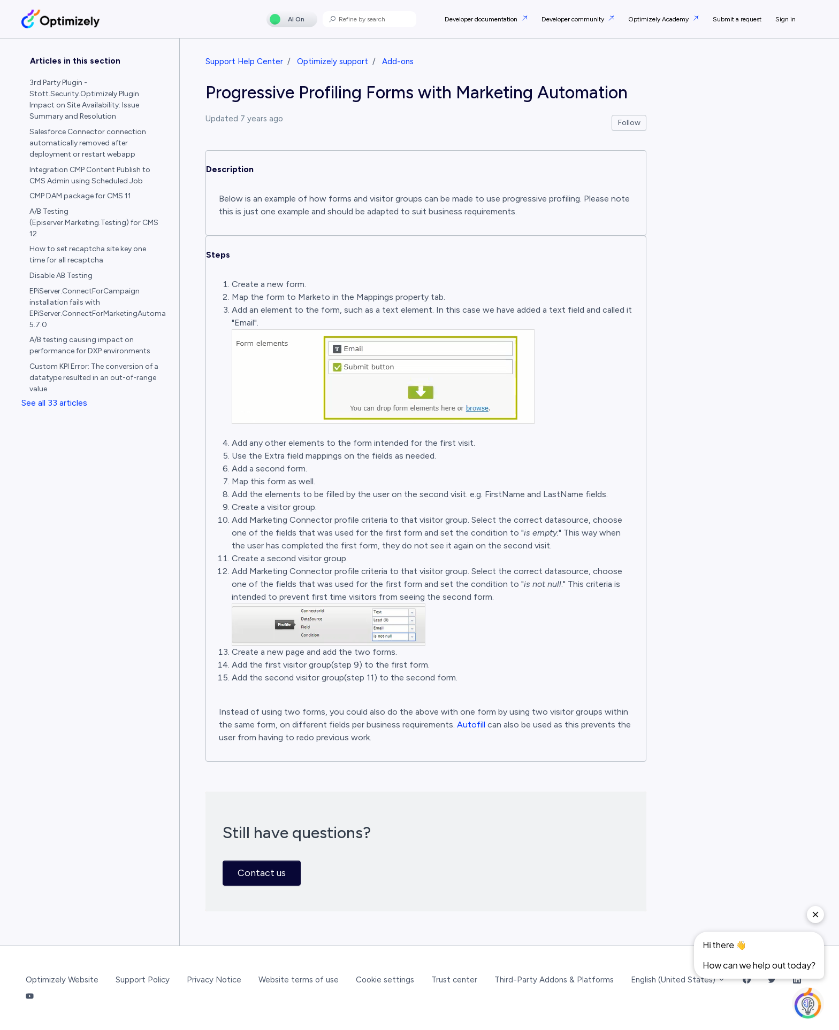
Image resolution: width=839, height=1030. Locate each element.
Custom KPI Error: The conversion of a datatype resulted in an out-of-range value (93, 377)
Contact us (262, 873)
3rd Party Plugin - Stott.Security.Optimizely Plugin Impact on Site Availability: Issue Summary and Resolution (84, 99)
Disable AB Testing (61, 275)
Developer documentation (482, 19)
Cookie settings (385, 980)
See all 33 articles (54, 403)
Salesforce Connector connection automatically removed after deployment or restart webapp (87, 143)
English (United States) (678, 980)
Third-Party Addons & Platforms (554, 980)
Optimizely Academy (659, 19)
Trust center (454, 980)
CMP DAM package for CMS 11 (80, 195)
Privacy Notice (214, 980)
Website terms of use (298, 980)
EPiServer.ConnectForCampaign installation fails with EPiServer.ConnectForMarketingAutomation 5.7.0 (97, 307)
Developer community (573, 19)
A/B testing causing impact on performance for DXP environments (89, 345)
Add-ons (398, 61)
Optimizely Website (62, 980)
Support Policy (143, 980)
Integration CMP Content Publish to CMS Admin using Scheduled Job (89, 175)
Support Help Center (244, 61)
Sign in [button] (785, 19)
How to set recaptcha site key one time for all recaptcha (87, 254)
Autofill (471, 724)
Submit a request (737, 19)
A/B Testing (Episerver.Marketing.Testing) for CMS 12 (93, 222)
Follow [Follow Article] (629, 122)
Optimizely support (332, 61)
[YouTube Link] (29, 996)
